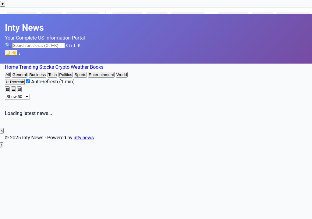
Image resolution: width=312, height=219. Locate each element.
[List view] (13, 89)
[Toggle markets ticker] (2, 4)
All (7, 74)
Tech (52, 74)
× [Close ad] (2, 130)
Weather (80, 67)
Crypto (62, 67)
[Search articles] (38, 45)
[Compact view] (19, 89)
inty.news (84, 138)
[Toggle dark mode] (11, 53)
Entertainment (101, 74)
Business (37, 74)
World (121, 74)
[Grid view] (7, 89)
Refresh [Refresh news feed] (14, 82)
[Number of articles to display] (17, 96)
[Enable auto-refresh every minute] (28, 81)
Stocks (46, 67)
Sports (81, 74)
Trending (28, 67)
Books (97, 67)
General (19, 74)
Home (11, 67)
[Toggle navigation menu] (19, 54)
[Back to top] (1, 145)
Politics (65, 74)
